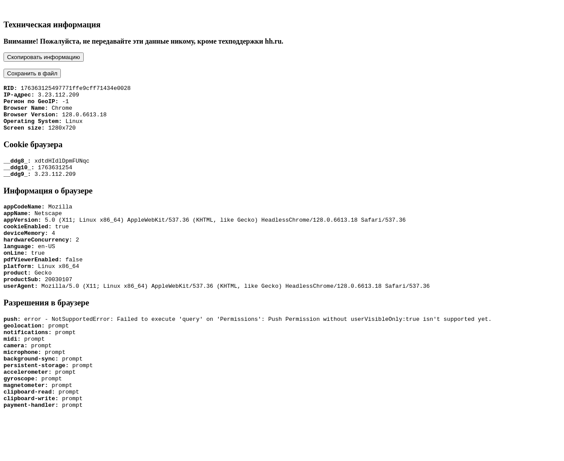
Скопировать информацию (43, 57)
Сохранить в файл (32, 73)
